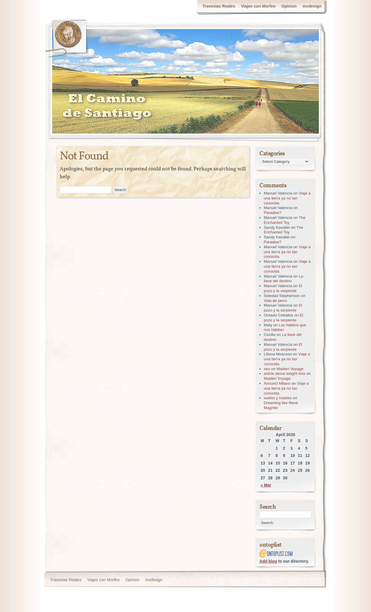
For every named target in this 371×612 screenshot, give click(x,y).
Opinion (289, 6)
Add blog (268, 561)
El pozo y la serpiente (283, 288)
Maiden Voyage (290, 369)
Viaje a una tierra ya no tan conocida (287, 198)
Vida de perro (275, 300)
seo (267, 369)
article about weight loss (284, 373)
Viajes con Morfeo (258, 6)
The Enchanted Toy (284, 220)
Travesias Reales (218, 6)
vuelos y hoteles (278, 398)
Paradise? (272, 212)
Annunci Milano (277, 383)
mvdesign (312, 6)
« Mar (266, 485)
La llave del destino (283, 278)
